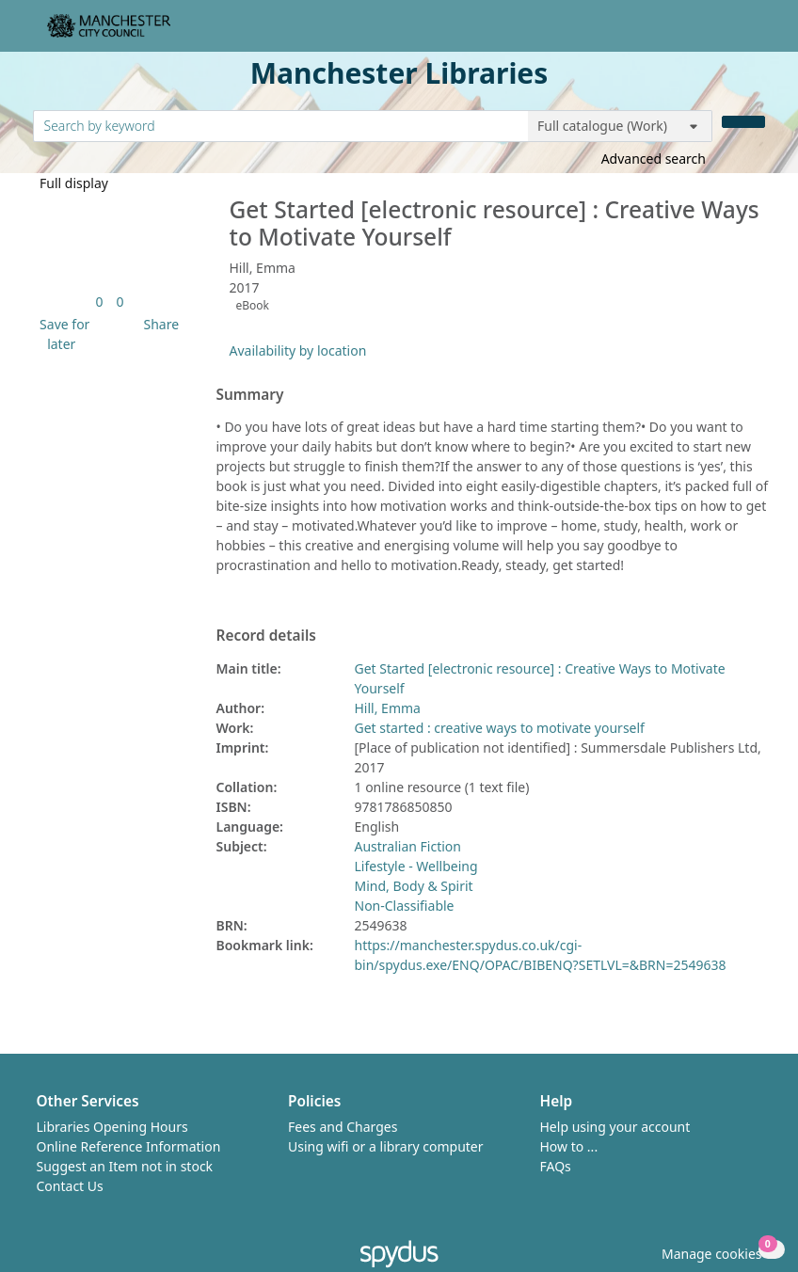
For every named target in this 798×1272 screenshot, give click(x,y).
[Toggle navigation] (755, 33)
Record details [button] (266, 636)
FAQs (555, 1166)
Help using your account (615, 1127)
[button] (62, 334)
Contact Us (70, 1186)
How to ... (569, 1146)
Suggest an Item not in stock (125, 1166)
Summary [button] (250, 395)
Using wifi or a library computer (386, 1146)
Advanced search (653, 158)
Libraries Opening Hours (112, 1127)
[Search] (743, 122)
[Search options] (620, 126)
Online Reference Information (129, 1146)
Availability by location (298, 350)
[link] (99, 301)
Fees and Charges (342, 1127)
